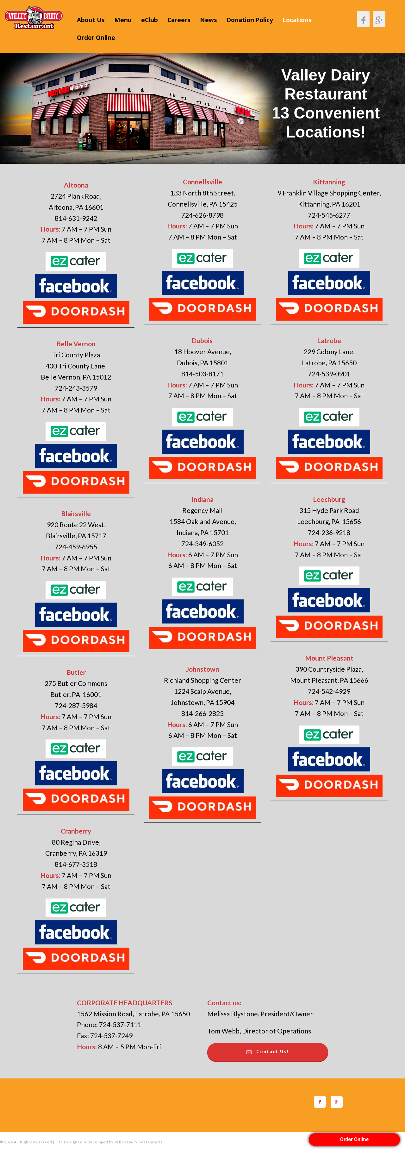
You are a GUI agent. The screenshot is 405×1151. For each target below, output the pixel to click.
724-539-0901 (329, 374)
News (208, 20)
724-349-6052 (202, 543)
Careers (178, 20)
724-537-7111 (120, 1024)
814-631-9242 (76, 218)
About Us (91, 20)
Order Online (96, 38)
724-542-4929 (329, 691)
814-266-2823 (202, 713)
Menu (123, 20)
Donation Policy (250, 20)
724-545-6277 (329, 215)
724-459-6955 (76, 547)
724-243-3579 (76, 388)
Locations (297, 20)
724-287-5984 (76, 705)
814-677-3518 (76, 864)
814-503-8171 (202, 374)
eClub (149, 20)
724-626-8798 (202, 215)
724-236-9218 (329, 532)
